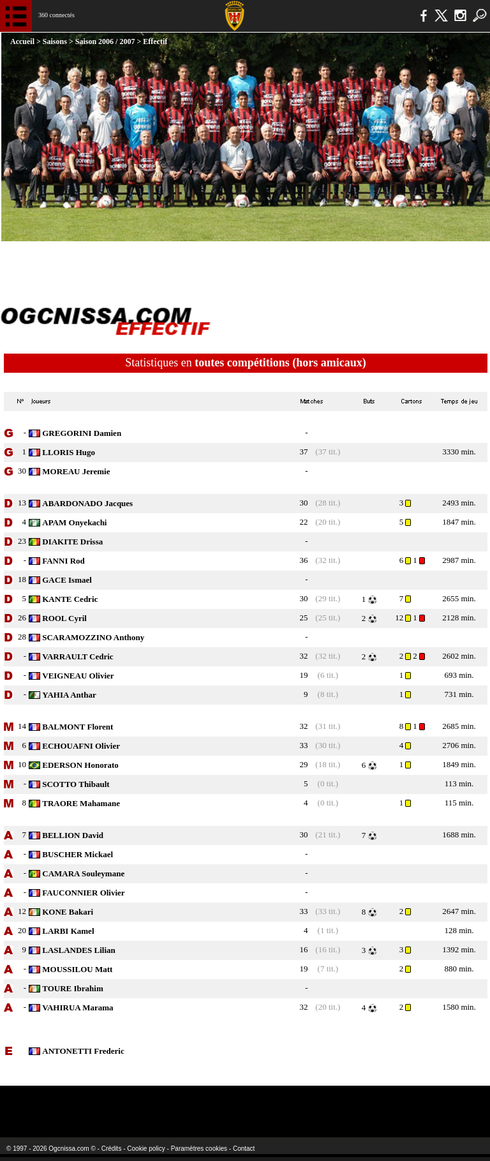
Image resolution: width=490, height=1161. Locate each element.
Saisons (55, 41)
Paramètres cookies (199, 1148)
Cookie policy (146, 1148)
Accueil (23, 41)
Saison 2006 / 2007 (105, 41)
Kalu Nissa (388, 1103)
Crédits (111, 1148)
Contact (244, 1148)
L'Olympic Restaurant (220, 1103)
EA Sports (89, 1103)
